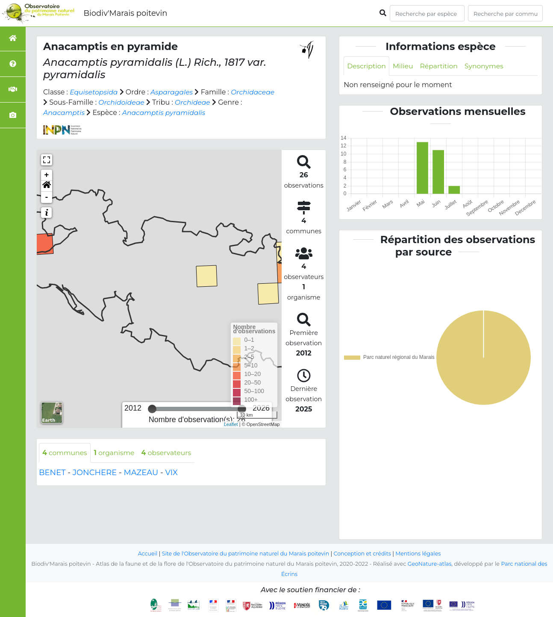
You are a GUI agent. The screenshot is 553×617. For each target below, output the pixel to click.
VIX (171, 472)
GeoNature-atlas (428, 564)
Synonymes (486, 66)
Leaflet (231, 424)
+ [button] (46, 175)
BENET (52, 472)
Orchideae (194, 102)
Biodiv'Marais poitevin (125, 13)
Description (367, 66)
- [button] (46, 197)
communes (65, 453)
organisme (115, 453)
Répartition (440, 66)
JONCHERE (95, 472)
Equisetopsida (94, 92)
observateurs (168, 453)
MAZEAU (141, 472)
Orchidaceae (255, 92)
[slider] (152, 409)
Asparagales (173, 92)
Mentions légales (421, 554)
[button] (46, 186)
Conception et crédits (364, 554)
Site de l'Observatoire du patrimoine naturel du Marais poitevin (244, 554)
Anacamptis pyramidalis (165, 113)
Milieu (404, 66)
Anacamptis (64, 113)
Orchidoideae (121, 102)
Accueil (145, 554)
